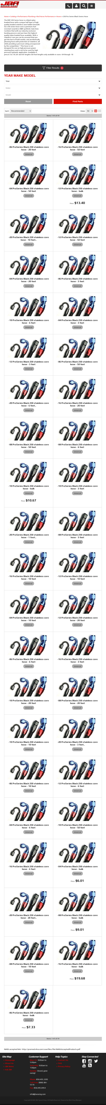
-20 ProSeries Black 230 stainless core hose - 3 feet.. (77, 743)
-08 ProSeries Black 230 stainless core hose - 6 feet (77, 445)
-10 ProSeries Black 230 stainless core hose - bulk (29, 487)
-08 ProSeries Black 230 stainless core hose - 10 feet (29, 965)
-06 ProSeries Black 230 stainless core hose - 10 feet (29, 784)
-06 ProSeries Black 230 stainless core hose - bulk (29, 1014)
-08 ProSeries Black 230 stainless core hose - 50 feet (29, 445)
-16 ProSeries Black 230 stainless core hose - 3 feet (77, 660)
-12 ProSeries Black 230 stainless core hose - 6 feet (77, 784)
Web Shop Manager (75, 1100)
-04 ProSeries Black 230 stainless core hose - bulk (77, 867)
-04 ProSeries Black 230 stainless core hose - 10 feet (29, 619)
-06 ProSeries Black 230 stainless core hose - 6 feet (29, 660)
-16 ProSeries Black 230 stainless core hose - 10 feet (29, 577)
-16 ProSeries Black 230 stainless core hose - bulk (77, 965)
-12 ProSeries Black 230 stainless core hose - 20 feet (77, 619)
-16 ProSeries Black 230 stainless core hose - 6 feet (29, 867)
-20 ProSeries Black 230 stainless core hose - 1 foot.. (29, 536)
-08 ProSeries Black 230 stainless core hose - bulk (77, 916)
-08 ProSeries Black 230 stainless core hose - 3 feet (77, 536)
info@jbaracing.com (38, 1094)
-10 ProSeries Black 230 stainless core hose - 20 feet (29, 701)
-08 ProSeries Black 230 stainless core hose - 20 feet (77, 701)
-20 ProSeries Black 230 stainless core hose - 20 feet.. (29, 916)
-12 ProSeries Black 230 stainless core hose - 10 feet (77, 577)
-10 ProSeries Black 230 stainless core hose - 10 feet (29, 743)
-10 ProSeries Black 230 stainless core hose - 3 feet (77, 487)
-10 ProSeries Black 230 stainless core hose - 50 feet (77, 826)
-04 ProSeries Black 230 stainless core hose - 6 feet (29, 826)
